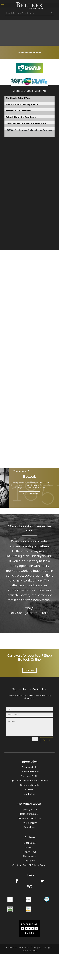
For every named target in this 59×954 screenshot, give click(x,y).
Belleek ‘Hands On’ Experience (21, 117)
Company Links (29, 767)
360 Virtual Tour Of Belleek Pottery (30, 780)
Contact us (29, 794)
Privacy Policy (29, 822)
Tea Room (29, 860)
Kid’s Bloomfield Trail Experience (22, 104)
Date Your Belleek (29, 814)
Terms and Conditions (29, 818)
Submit (47, 740)
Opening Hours (29, 809)
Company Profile (29, 776)
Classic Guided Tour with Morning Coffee (26, 123)
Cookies (29, 789)
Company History (30, 771)
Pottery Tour (29, 851)
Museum (29, 847)
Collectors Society (29, 785)
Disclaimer (29, 827)
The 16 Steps (29, 856)
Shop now (29, 670)
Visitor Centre (29, 843)
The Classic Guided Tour (18, 98)
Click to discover (29, 493)
